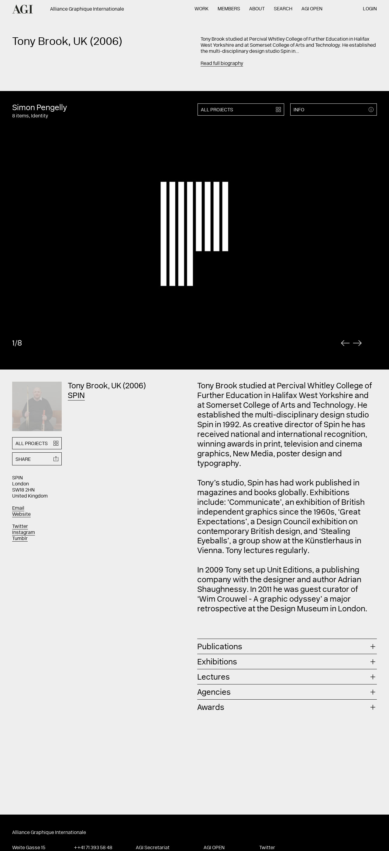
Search (283, 9)
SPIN (76, 396)
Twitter (20, 526)
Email (18, 508)
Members (229, 9)
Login (370, 9)
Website (21, 514)
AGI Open (311, 9)
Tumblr (20, 538)
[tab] (287, 646)
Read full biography (222, 63)
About (257, 9)
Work (201, 9)
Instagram (23, 532)
